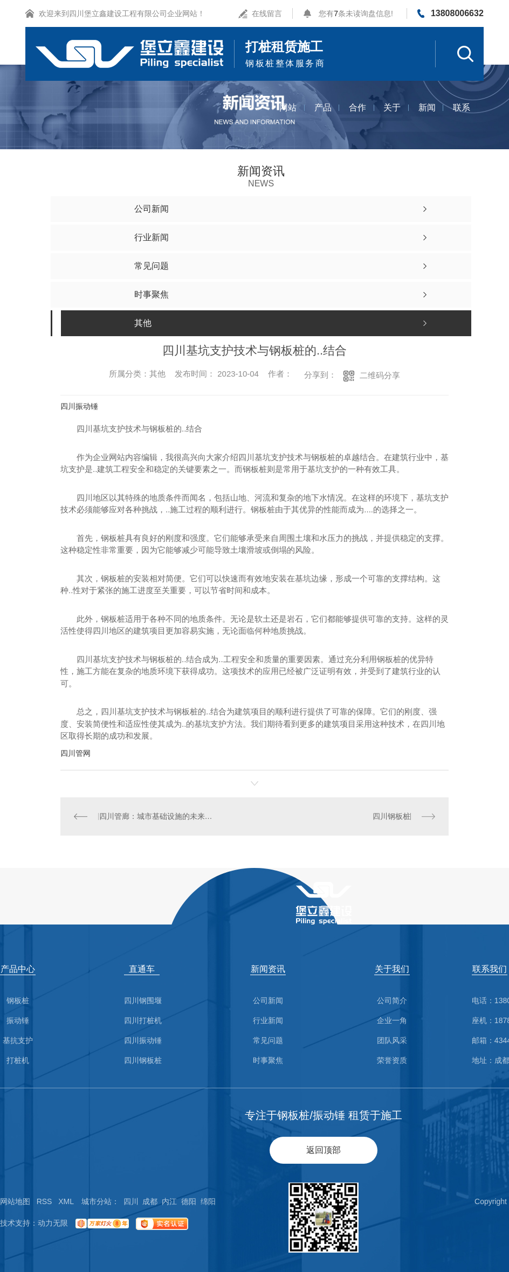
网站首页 (288, 119)
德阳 (188, 1201)
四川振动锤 (79, 406)
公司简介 (392, 1001)
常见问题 (268, 1041)
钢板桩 (17, 1001)
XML (66, 1201)
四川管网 (75, 753)
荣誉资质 (392, 1060)
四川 (131, 1201)
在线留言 (267, 13)
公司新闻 (268, 1001)
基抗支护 (18, 1041)
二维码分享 (380, 375)
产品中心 (323, 119)
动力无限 (53, 1223)
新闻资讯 (427, 119)
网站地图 (15, 1201)
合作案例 (357, 119)
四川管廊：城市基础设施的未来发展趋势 (157, 816)
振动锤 (17, 1021)
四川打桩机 (143, 1021)
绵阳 (208, 1201)
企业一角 (392, 1021)
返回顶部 (323, 1150)
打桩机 (17, 1060)
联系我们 (461, 119)
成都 (149, 1201)
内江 (169, 1201)
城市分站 (96, 1201)
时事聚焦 (268, 1060)
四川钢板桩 (391, 816)
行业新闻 (268, 1021)
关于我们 (392, 119)
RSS (44, 1201)
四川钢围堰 (143, 1001)
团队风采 (392, 1041)
